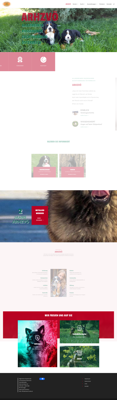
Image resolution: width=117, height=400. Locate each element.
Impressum (87, 378)
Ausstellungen (91, 4)
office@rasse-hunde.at (27, 391)
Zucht (82, 4)
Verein (75, 4)
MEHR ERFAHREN (39, 219)
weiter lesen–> (110, 115)
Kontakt (109, 4)
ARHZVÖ (68, 4)
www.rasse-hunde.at (24, 389)
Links (86, 383)
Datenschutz (88, 381)
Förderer (102, 4)
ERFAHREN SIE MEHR (47, 172)
